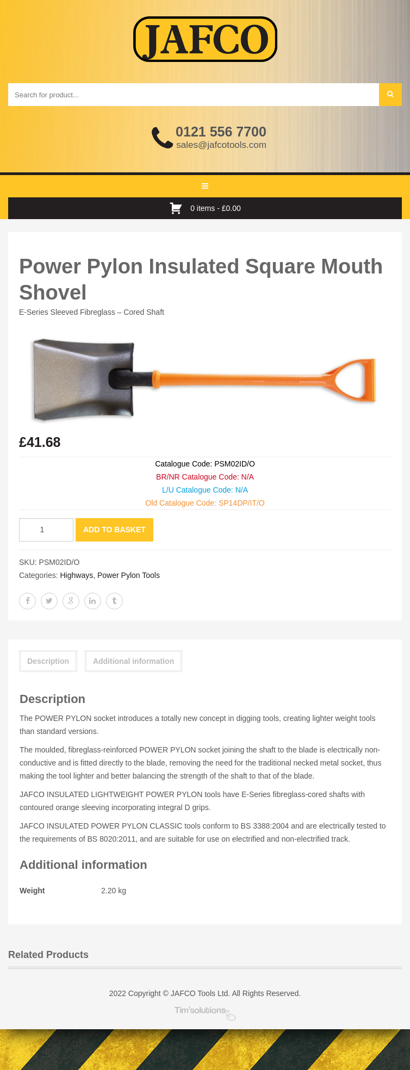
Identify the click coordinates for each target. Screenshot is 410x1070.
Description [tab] (48, 661)
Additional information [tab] (133, 661)
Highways (76, 575)
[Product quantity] (46, 530)
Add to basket (114, 529)
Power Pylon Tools (128, 575)
